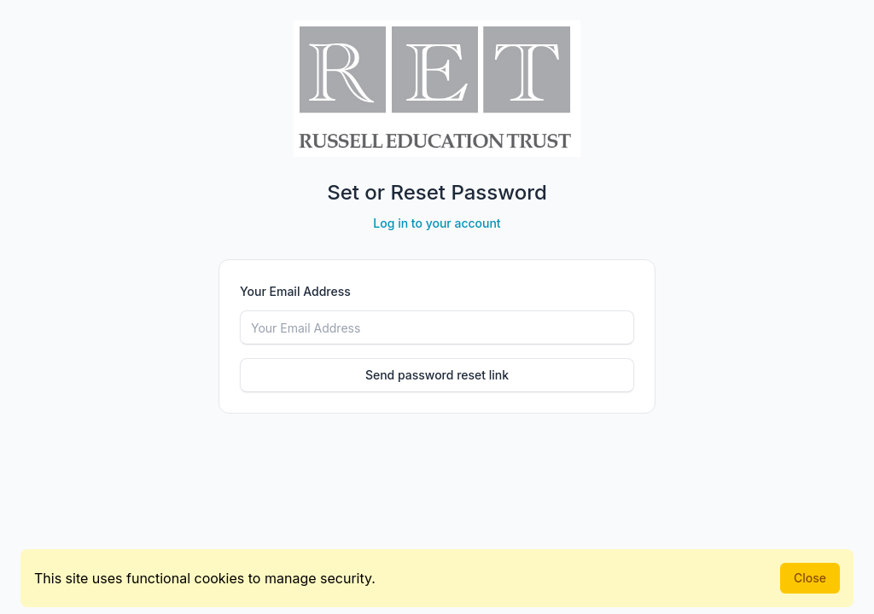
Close (810, 578)
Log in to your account (436, 223)
